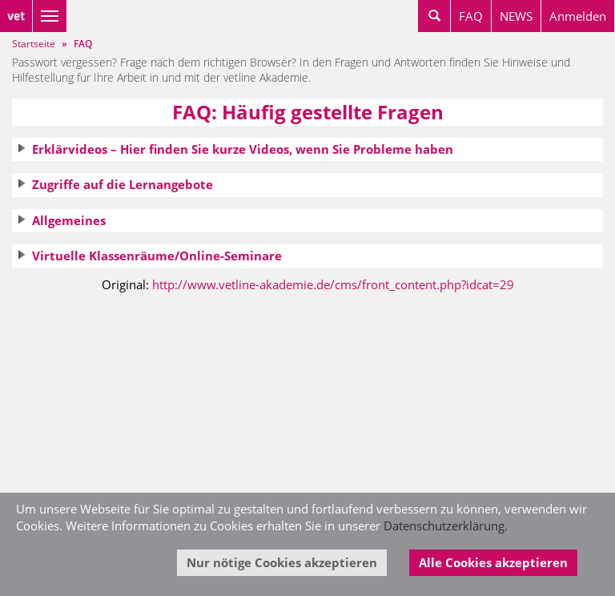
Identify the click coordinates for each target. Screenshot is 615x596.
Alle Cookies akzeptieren (493, 562)
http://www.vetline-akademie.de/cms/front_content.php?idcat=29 (333, 284)
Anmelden (577, 16)
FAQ (471, 16)
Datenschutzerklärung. (446, 525)
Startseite (33, 43)
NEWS (516, 16)
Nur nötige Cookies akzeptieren (282, 562)
